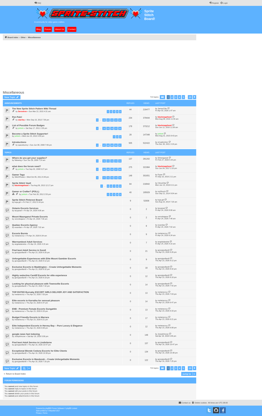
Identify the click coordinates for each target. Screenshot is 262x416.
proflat (42, 411)
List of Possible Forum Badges (28, 125)
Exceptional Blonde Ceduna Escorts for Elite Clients (39, 351)
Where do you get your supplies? (29, 158)
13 (116, 161)
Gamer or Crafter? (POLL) (25, 191)
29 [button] (190, 97)
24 (120, 120)
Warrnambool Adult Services (27, 242)
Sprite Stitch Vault (21, 183)
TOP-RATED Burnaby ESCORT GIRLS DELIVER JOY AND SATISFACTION (50, 292)
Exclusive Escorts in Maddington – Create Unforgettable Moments (46, 267)
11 (108, 161)
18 (120, 128)
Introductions (19, 142)
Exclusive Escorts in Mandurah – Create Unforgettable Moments (46, 359)
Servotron (22, 111)
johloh (21, 128)
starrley (21, 120)
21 (108, 120)
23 (116, 120)
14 (104, 128)
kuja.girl (18, 202)
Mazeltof (52, 411)
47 (104, 145)
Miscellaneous (13, 92)
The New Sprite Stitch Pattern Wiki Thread (34, 108)
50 (116, 145)
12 (112, 161)
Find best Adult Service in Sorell (29, 250)
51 (120, 145)
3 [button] (175, 97)
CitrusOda (162, 183)
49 (112, 145)
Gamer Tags (18, 174)
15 (108, 128)
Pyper (160, 175)
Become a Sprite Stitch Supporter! (30, 134)
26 (112, 169)
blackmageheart (165, 117)
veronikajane (20, 219)
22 (112, 120)
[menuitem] (37, 3)
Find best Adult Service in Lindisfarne (32, 342)
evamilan (18, 227)
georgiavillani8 (20, 252)
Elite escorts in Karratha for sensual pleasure (36, 300)
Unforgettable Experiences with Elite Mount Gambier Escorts (44, 258)
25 (108, 169)
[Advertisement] (103, 64)
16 (112, 128)
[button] (162, 97)
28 (120, 169)
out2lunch (162, 191)
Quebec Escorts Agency (24, 225)
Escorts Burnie (20, 233)
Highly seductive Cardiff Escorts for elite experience (39, 275)
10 (104, 161)
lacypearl (18, 211)
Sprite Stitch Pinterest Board (27, 200)
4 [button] (179, 97)
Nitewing (18, 160)
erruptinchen (163, 142)
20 (104, 120)
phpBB (47, 408)
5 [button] (183, 97)
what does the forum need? (26, 166)
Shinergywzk (163, 158)
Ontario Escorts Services (25, 208)
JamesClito (162, 109)
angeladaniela (20, 244)
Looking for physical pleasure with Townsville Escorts (40, 283)
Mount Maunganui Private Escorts (30, 216)
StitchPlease (20, 177)
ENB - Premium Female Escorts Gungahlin (34, 309)
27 (116, 169)
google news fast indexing (26, 334)
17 (116, 128)
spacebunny (23, 145)
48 (108, 145)
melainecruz (20, 236)
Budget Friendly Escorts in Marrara (30, 317)
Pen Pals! (17, 117)
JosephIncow (20, 336)
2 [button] (172, 97)
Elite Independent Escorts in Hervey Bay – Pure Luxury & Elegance (47, 325)
